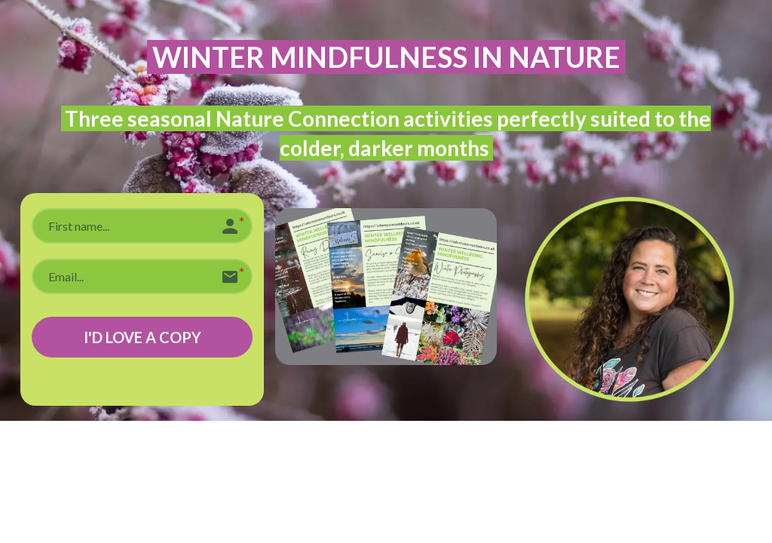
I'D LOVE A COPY (142, 337)
